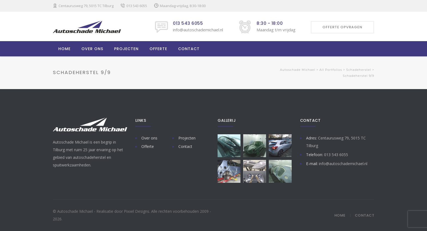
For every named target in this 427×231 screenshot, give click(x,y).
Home (340, 215)
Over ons (149, 138)
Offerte (147, 146)
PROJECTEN (126, 48)
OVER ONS (92, 48)
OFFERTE (158, 48)
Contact (185, 146)
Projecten (187, 138)
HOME (64, 48)
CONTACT (189, 48)
